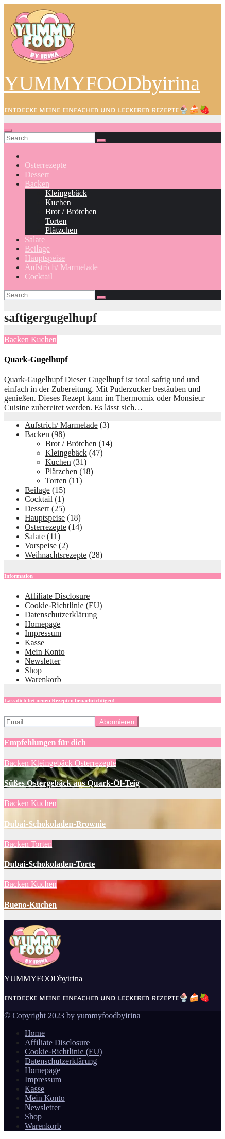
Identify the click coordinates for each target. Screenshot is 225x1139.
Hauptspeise (45, 258)
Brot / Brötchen (71, 211)
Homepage (42, 623)
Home (35, 1033)
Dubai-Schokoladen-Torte (49, 864)
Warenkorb (43, 679)
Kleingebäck (66, 193)
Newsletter (42, 661)
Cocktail (39, 276)
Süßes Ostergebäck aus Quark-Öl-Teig (72, 783)
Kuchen (58, 202)
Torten (56, 220)
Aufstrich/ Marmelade (61, 267)
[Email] (49, 721)
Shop (33, 670)
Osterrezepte (45, 165)
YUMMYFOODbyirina (102, 83)
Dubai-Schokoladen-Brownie (55, 823)
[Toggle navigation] (8, 130)
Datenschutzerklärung (61, 614)
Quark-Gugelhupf (36, 359)
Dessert (37, 174)
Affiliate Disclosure (57, 596)
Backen (37, 183)
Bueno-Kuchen (30, 904)
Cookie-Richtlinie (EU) (63, 605)
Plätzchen (61, 230)
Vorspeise (41, 545)
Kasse (34, 642)
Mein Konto (45, 651)
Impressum (43, 633)
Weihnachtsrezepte (55, 554)
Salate (35, 239)
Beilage (37, 248)
